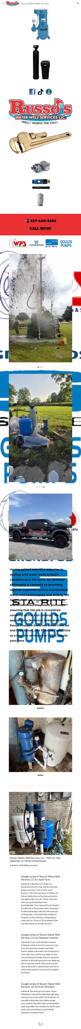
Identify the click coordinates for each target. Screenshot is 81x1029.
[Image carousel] (40, 311)
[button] (3, 3)
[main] (40, 225)
